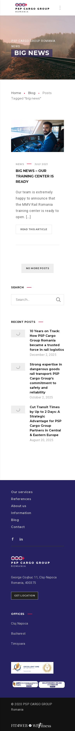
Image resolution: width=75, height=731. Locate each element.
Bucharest (18, 633)
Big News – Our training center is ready (35, 176)
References (21, 499)
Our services (22, 492)
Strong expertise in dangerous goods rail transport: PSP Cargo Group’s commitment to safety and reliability (46, 378)
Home (16, 93)
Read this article (33, 229)
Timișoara (18, 643)
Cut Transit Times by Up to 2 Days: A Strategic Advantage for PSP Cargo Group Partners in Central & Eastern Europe (45, 421)
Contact (18, 527)
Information (21, 513)
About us (18, 506)
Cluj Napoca (19, 623)
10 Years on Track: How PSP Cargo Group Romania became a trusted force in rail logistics (47, 340)
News (20, 164)
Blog (31, 93)
